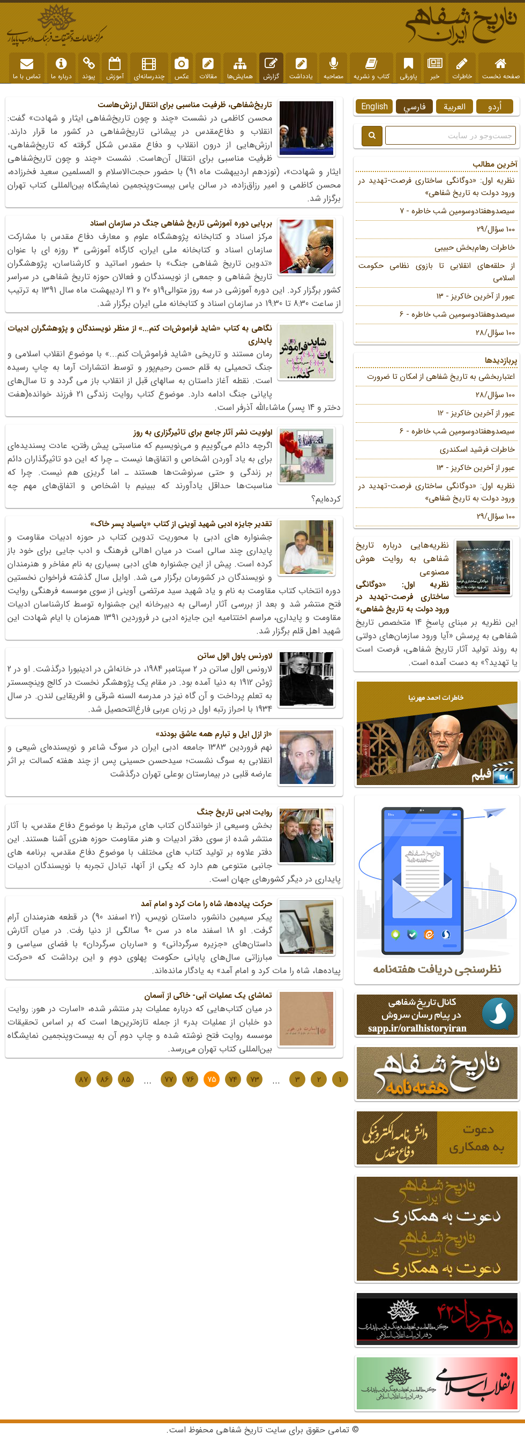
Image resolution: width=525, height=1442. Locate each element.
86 (104, 1080)
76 (190, 1080)
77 (168, 1080)
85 (126, 1080)
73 (254, 1080)
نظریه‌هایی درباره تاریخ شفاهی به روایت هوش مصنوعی (437, 577)
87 (83, 1080)
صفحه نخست (501, 69)
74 (233, 1080)
